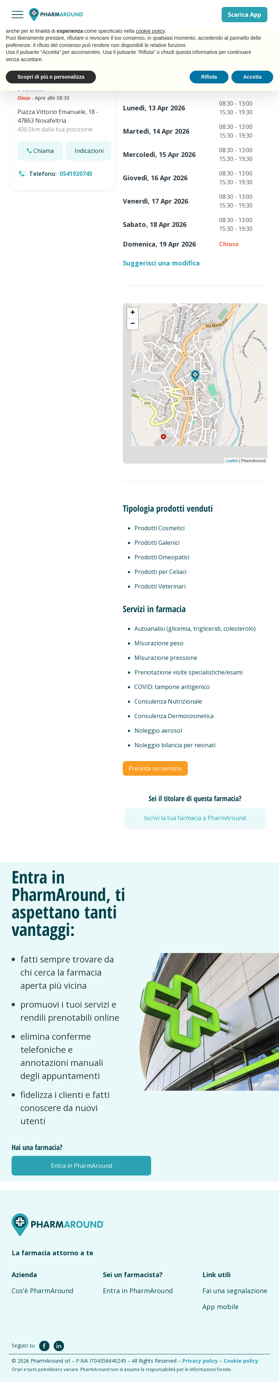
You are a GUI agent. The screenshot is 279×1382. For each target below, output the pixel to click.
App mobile (220, 1306)
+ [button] (132, 313)
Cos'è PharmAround (42, 1290)
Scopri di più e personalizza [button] (50, 77)
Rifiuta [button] (209, 77)
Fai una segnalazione (234, 1290)
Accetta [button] (252, 77)
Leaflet (232, 460)
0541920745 (76, 174)
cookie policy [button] (150, 31)
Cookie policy (241, 1360)
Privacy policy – (203, 1360)
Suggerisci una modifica (161, 263)
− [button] (132, 324)
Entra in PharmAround (138, 1290)
